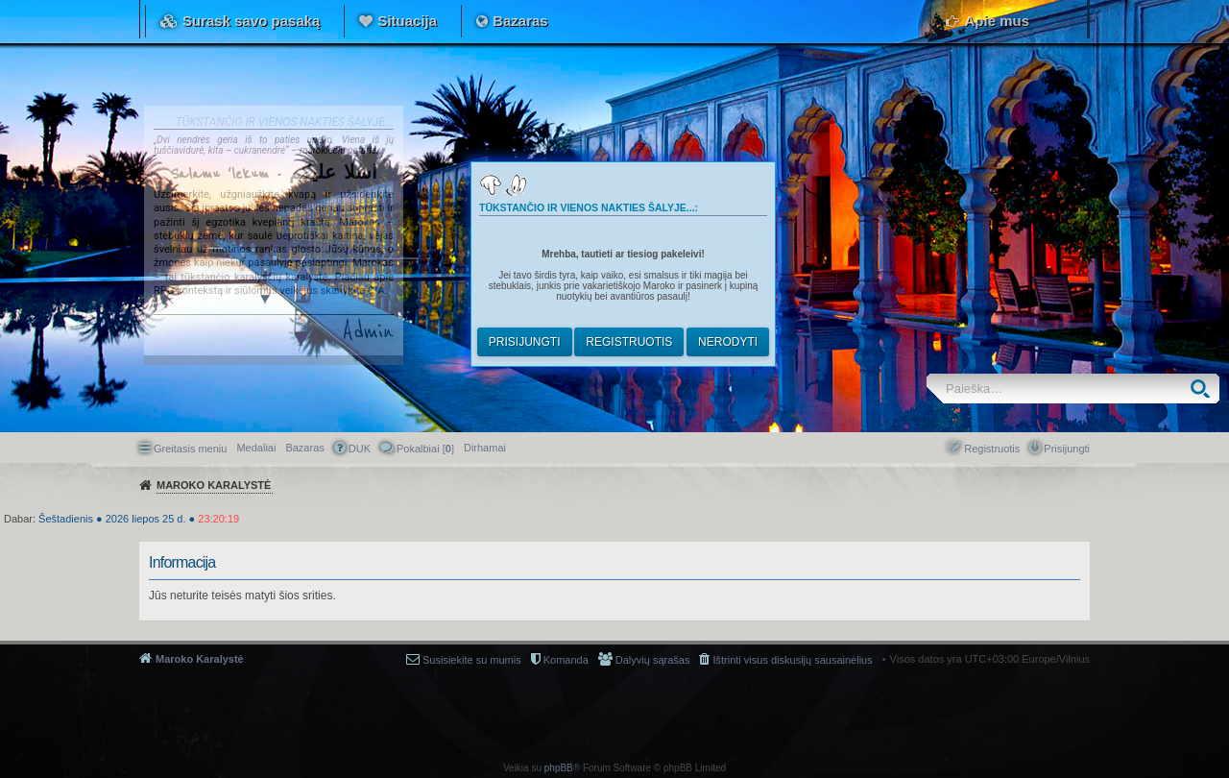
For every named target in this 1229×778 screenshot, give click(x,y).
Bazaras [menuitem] (304, 447)
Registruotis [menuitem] (992, 448)
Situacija (407, 20)
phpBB (558, 768)
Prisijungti (525, 342)
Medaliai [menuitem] (256, 447)
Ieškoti (1204, 388)
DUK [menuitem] (360, 448)
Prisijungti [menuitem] (1067, 448)
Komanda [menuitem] (566, 660)
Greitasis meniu (190, 448)
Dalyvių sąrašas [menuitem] (652, 660)
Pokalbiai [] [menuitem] (425, 448)
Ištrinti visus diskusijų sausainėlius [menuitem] (792, 660)
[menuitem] (485, 447)
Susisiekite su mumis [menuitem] (471, 660)
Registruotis (629, 342)
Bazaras (520, 20)
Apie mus (996, 20)
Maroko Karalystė (200, 659)
